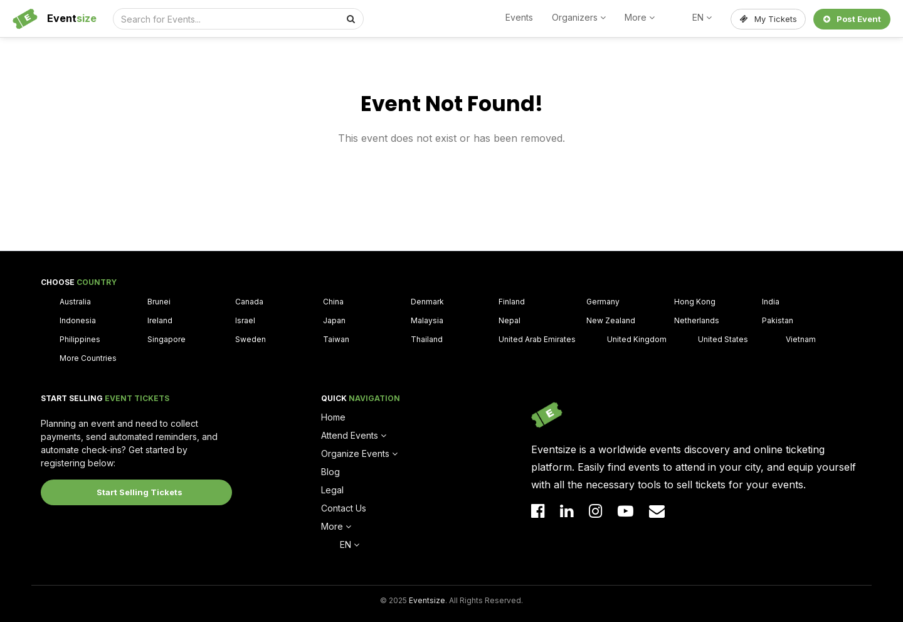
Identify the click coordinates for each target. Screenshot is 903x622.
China (333, 301)
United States (723, 339)
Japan (334, 320)
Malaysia (427, 320)
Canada (249, 301)
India (770, 301)
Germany (603, 301)
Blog (330, 471)
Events (519, 17)
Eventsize (427, 600)
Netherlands (696, 320)
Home (333, 417)
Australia (75, 301)
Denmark (427, 301)
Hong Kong (695, 301)
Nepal (509, 320)
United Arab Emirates (537, 339)
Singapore (166, 339)
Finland (512, 301)
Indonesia (78, 320)
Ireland (159, 320)
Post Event (852, 19)
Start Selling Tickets (139, 492)
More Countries (88, 358)
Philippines (80, 339)
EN (702, 17)
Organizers (579, 17)
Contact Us (343, 508)
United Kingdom (637, 339)
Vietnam (801, 339)
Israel (245, 320)
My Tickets (768, 19)
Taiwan (336, 339)
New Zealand (610, 320)
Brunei (159, 301)
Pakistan (777, 320)
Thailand (427, 339)
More (640, 17)
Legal (332, 490)
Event (72, 18)
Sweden (250, 339)
